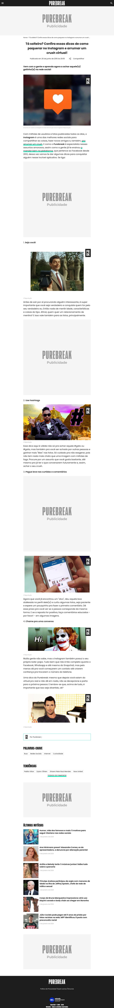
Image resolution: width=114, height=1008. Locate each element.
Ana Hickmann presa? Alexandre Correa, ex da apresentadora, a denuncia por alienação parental (64, 848)
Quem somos (62, 989)
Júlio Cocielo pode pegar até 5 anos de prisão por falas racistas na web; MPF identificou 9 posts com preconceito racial (63, 917)
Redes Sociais (35, 753)
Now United (78, 771)
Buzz (26, 753)
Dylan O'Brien (42, 771)
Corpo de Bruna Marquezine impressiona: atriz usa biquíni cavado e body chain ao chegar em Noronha (64, 899)
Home (25, 38)
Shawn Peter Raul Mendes (60, 771)
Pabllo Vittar (29, 771)
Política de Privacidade (48, 989)
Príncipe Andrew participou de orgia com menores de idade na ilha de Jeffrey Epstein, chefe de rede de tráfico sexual (65, 884)
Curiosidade (58, 753)
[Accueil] (57, 3)
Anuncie (71, 989)
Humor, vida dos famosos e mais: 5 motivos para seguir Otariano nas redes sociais (63, 831)
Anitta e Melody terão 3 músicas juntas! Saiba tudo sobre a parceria (64, 865)
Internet (47, 753)
